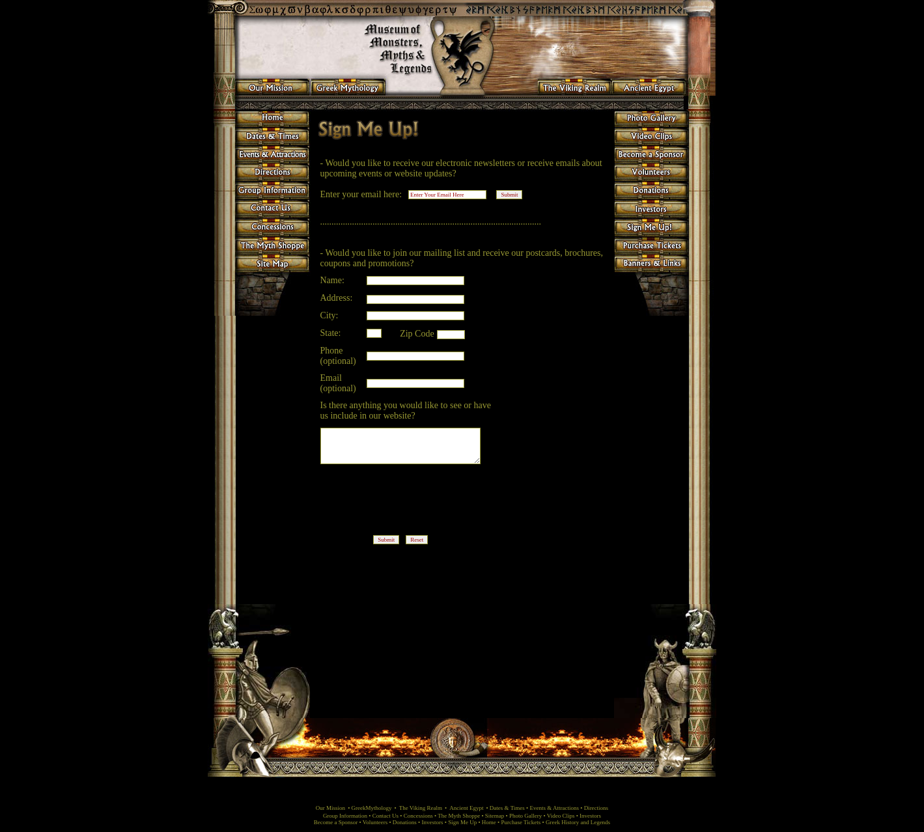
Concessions (418, 815)
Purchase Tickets (521, 822)
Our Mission (330, 808)
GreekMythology (372, 808)
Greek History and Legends (578, 822)
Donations (405, 822)
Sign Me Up (462, 822)
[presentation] (423, 503)
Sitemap (495, 815)
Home (489, 822)
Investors (590, 815)
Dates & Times (507, 808)
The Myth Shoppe (459, 815)
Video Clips (561, 815)
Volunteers (375, 822)
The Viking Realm (420, 808)
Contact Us (386, 815)
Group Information (345, 815)
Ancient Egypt (466, 808)
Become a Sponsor (336, 822)
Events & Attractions (554, 808)
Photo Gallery (526, 815)
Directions (596, 808)
